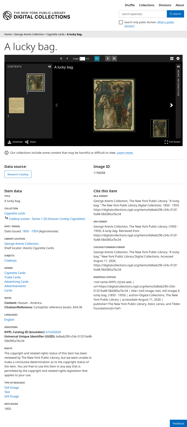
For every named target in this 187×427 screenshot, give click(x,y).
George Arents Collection (21, 244)
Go (97, 58)
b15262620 (53, 332)
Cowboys (10, 260)
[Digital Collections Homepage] (36, 15)
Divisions (165, 5)
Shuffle (130, 5)
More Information (178, 71)
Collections (146, 5)
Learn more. (125, 153)
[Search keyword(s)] (143, 14)
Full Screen (172, 142)
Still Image (11, 388)
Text (7, 392)
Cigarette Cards (15, 273)
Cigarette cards (14, 213)
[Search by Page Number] (82, 58)
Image (76, 59)
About (180, 5)
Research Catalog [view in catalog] (17, 174)
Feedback (178, 423)
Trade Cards (12, 277)
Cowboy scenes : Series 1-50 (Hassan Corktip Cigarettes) (47, 219)
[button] (49, 66)
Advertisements (15, 286)
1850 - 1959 (30, 231)
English (9, 320)
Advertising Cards (16, 282)
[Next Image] (171, 105)
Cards (8, 290)
